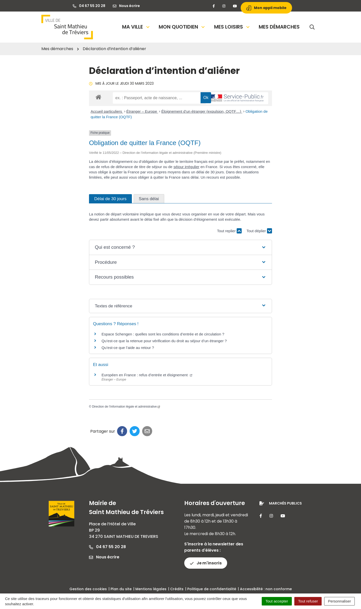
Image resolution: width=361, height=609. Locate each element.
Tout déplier (259, 228)
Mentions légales (150, 588)
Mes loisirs (232, 26)
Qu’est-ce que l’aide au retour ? (128, 347)
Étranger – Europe (142, 111)
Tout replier (229, 230)
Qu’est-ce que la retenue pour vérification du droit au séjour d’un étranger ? (164, 341)
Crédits (177, 588)
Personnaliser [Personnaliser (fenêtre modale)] (339, 601)
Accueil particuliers (107, 111)
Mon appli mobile (266, 8)
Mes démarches (279, 26)
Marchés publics (285, 503)
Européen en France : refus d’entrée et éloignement (147, 375)
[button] (180, 247)
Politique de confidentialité (211, 588)
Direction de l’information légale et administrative (126, 406)
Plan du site (121, 588)
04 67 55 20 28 (107, 547)
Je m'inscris (206, 563)
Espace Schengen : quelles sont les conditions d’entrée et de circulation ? (163, 334)
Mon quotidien (182, 26)
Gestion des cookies (88, 588)
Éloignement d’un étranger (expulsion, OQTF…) (201, 111)
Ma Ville (136, 26)
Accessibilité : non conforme (266, 588)
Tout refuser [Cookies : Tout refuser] (308, 601)
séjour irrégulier (186, 167)
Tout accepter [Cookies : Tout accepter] (276, 601)
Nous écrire (104, 557)
